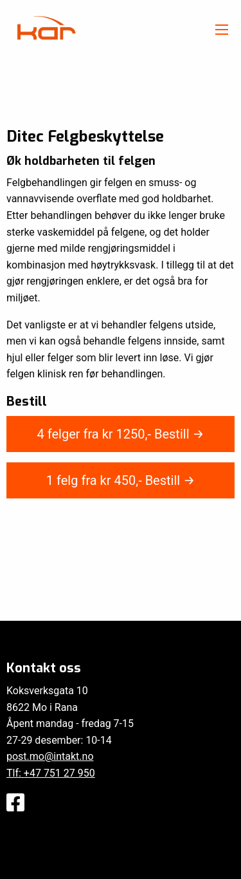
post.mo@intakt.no (50, 756)
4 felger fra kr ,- (120, 434)
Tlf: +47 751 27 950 (50, 773)
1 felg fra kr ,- (120, 480)
